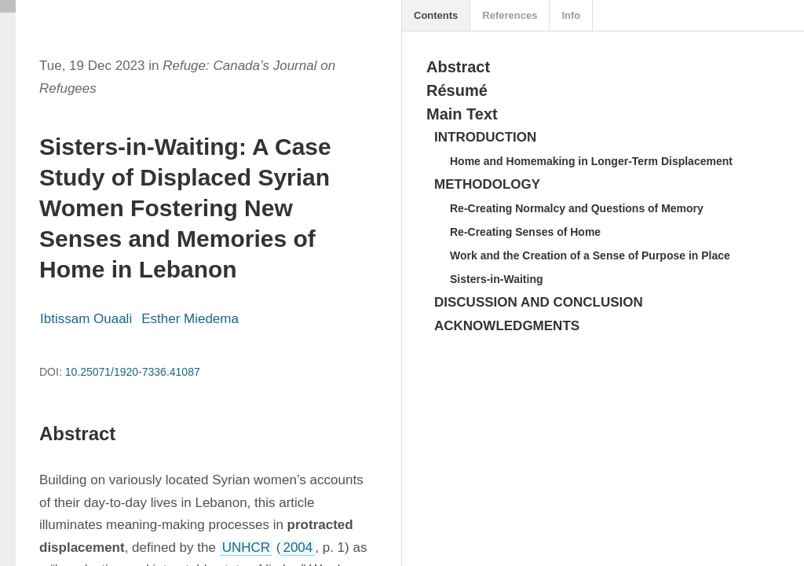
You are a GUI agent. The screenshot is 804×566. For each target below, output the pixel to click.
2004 (297, 547)
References (509, 15)
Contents (436, 15)
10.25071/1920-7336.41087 (132, 372)
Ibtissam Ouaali (86, 318)
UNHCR (246, 547)
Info (570, 15)
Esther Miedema (190, 318)
